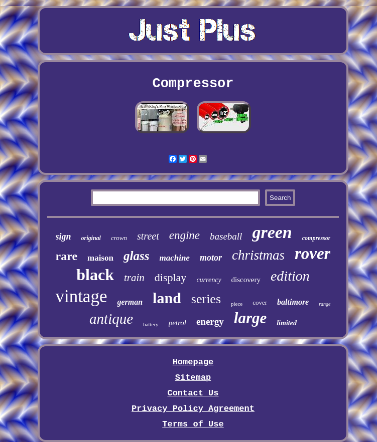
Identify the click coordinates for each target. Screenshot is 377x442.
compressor (316, 238)
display (171, 277)
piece (236, 304)
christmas (258, 255)
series (206, 299)
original (91, 238)
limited (287, 323)
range (324, 304)
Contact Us (192, 393)
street (148, 236)
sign (63, 237)
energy (210, 321)
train (134, 278)
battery (151, 324)
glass (136, 256)
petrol (177, 323)
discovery (246, 280)
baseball (226, 236)
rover (312, 254)
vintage (81, 296)
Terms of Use (192, 424)
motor (211, 258)
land (167, 298)
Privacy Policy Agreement (193, 408)
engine (184, 235)
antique (111, 319)
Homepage (193, 362)
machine (174, 258)
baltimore (293, 302)
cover (260, 302)
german (130, 302)
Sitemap (193, 377)
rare (67, 256)
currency (208, 280)
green (272, 232)
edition (290, 276)
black (95, 275)
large (250, 318)
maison (100, 258)
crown (119, 238)
